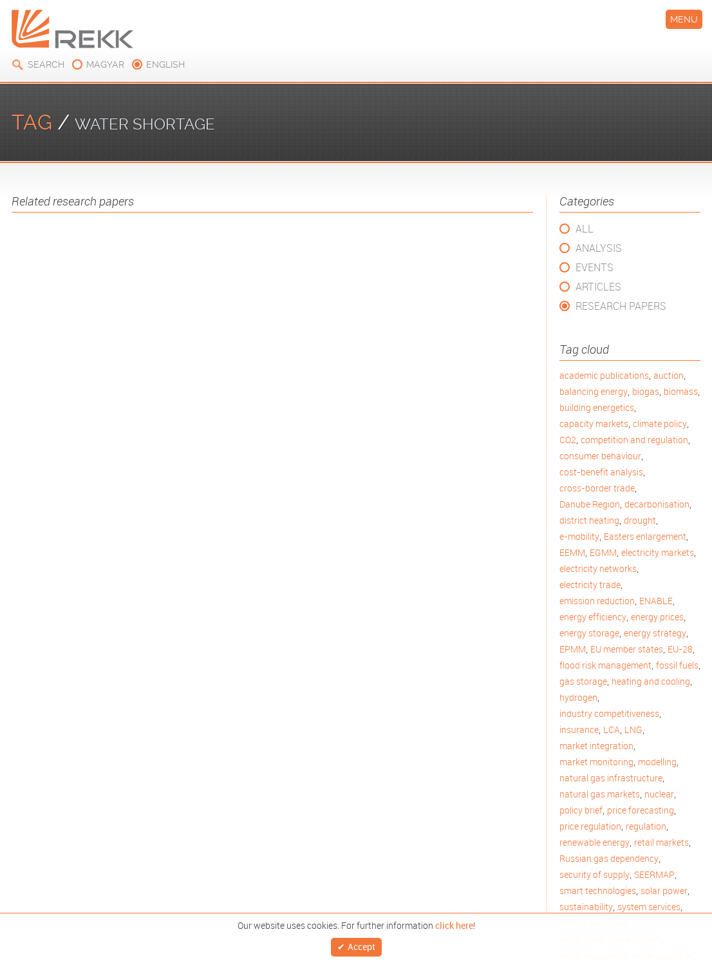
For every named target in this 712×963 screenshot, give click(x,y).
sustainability (586, 907)
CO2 (567, 440)
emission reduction (597, 601)
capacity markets (593, 423)
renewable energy (594, 842)
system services (648, 907)
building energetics (596, 407)
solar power (664, 890)
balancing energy (593, 391)
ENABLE (656, 601)
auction (668, 375)
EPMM (572, 649)
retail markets (661, 842)
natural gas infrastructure (610, 778)
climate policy (660, 423)
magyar (105, 64)
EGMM (603, 552)
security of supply (594, 874)
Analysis (599, 248)
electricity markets (657, 552)
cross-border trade (597, 488)
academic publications (604, 375)
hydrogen (578, 697)
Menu (684, 19)
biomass (681, 391)
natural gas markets (599, 794)
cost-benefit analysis (601, 472)
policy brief (581, 810)
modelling (657, 762)
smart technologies (597, 890)
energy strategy (655, 633)
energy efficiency (592, 617)
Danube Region (589, 504)
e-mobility (579, 536)
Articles (598, 286)
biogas (645, 391)
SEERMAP (654, 874)
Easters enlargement (645, 536)
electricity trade (590, 584)
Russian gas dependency (609, 858)
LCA (611, 729)
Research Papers (621, 306)
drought (640, 520)
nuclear (659, 794)
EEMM (572, 552)
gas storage (583, 681)
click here (454, 922)
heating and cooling (651, 681)
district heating (589, 520)
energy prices (657, 617)
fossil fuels (677, 665)
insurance (579, 729)
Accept (361, 945)
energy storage (589, 633)
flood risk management (605, 665)
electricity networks (598, 568)
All (585, 228)
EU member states (626, 649)
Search (46, 64)
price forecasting (640, 810)
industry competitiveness (609, 713)
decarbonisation (656, 504)
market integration (596, 745)
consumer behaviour (600, 456)
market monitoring (596, 762)
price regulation (590, 826)
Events (595, 267)
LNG (633, 729)
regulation (646, 826)
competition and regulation (634, 440)
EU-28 (680, 649)
